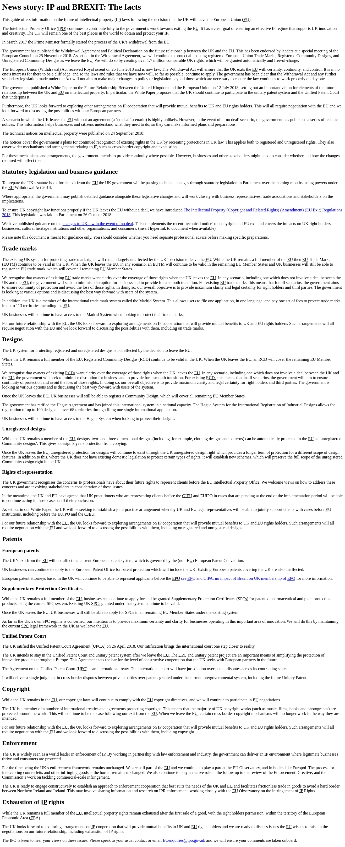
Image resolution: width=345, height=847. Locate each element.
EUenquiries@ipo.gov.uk (184, 840)
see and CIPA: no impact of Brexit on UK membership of (238, 578)
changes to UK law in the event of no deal (98, 223)
